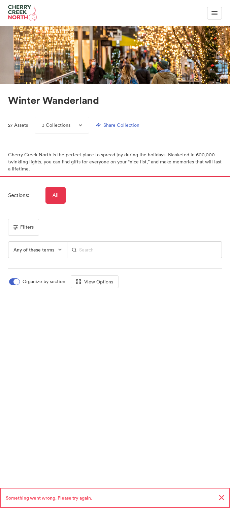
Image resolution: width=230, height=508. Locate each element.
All (56, 195)
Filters (23, 227)
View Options (94, 282)
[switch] (37, 281)
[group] (37, 249)
